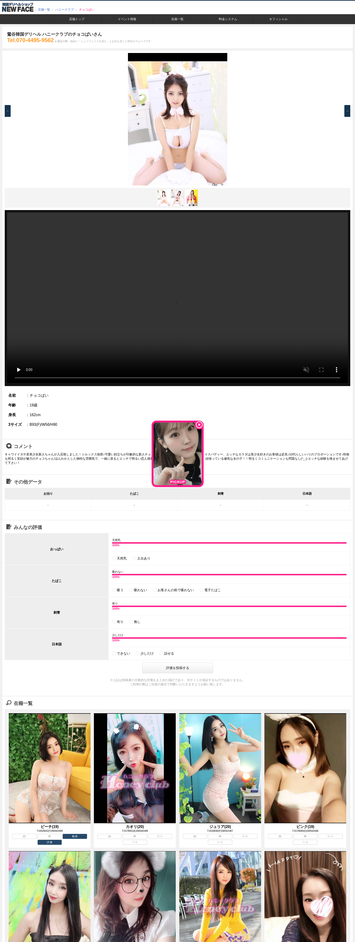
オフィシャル (278, 19)
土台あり (143, 558)
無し (137, 622)
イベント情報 (127, 19)
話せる (169, 653)
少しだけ (147, 653)
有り (120, 622)
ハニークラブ (64, 9)
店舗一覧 (44, 9)
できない (123, 653)
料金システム (228, 19)
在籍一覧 (177, 19)
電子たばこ (212, 590)
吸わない (140, 590)
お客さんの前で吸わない (176, 590)
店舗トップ (76, 19)
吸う (120, 590)
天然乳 (122, 558)
